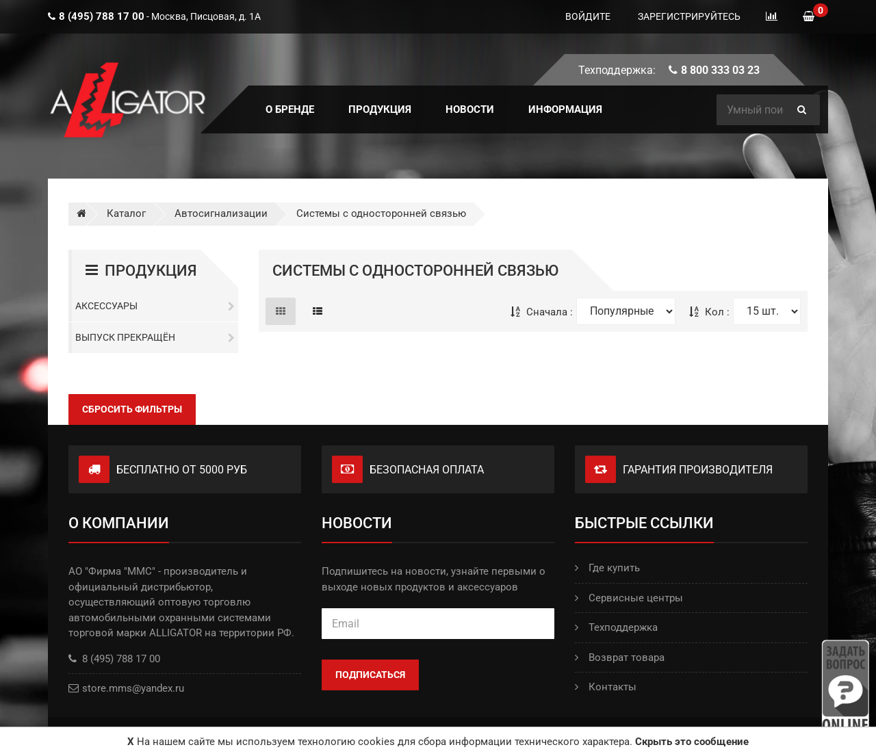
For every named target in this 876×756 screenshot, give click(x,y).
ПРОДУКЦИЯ (379, 109)
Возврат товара (620, 657)
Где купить (607, 568)
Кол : (709, 312)
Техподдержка (616, 627)
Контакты (605, 687)
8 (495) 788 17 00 (114, 659)
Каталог (126, 213)
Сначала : (542, 312)
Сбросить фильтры (132, 409)
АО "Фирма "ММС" (111, 571)
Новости (470, 109)
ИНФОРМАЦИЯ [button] (565, 109)
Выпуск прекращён (155, 337)
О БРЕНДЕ (290, 109)
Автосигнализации (221, 213)
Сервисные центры (629, 598)
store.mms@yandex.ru (133, 688)
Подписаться (370, 674)
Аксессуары (155, 305)
